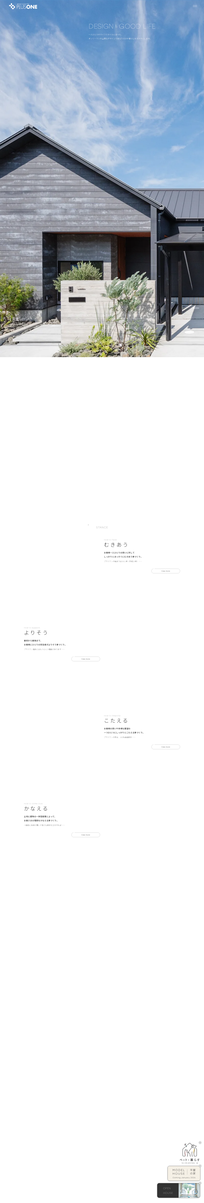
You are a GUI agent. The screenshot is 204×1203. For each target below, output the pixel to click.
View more (165, 236)
